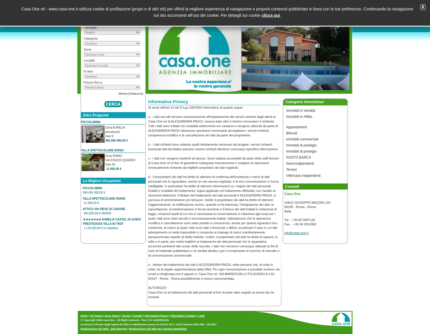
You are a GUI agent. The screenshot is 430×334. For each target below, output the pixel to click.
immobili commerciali (302, 139)
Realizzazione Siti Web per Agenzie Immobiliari (158, 328)
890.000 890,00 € (94, 190)
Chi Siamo (96, 315)
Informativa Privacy (157, 315)
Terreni (291, 170)
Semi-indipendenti (300, 164)
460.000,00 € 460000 (104, 211)
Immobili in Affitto (299, 117)
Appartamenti (296, 127)
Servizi (126, 315)
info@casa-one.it (297, 233)
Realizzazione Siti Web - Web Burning (104, 328)
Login (201, 315)
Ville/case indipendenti (303, 176)
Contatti (137, 315)
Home (84, 315)
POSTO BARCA (298, 157)
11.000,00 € (104, 201)
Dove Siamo (112, 315)
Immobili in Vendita (300, 111)
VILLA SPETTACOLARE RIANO (102, 150)
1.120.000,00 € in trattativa (112, 224)
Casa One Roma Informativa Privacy (194, 33)
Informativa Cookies (183, 315)
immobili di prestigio (301, 145)
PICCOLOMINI (91, 122)
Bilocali (291, 133)
